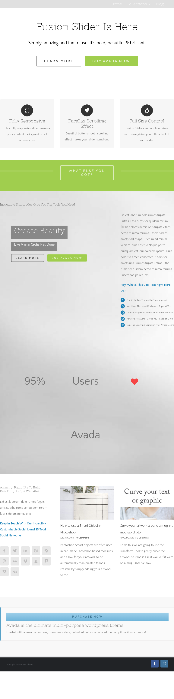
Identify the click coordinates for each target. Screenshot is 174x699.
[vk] (15, 571)
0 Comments (82, 538)
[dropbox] (4, 571)
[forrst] (36, 561)
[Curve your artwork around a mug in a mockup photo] (147, 503)
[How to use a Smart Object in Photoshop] (87, 503)
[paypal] (46, 561)
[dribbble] (36, 550)
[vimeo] (25, 561)
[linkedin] (25, 550)
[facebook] (4, 550)
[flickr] (15, 561)
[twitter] (15, 550)
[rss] (46, 550)
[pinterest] (4, 561)
